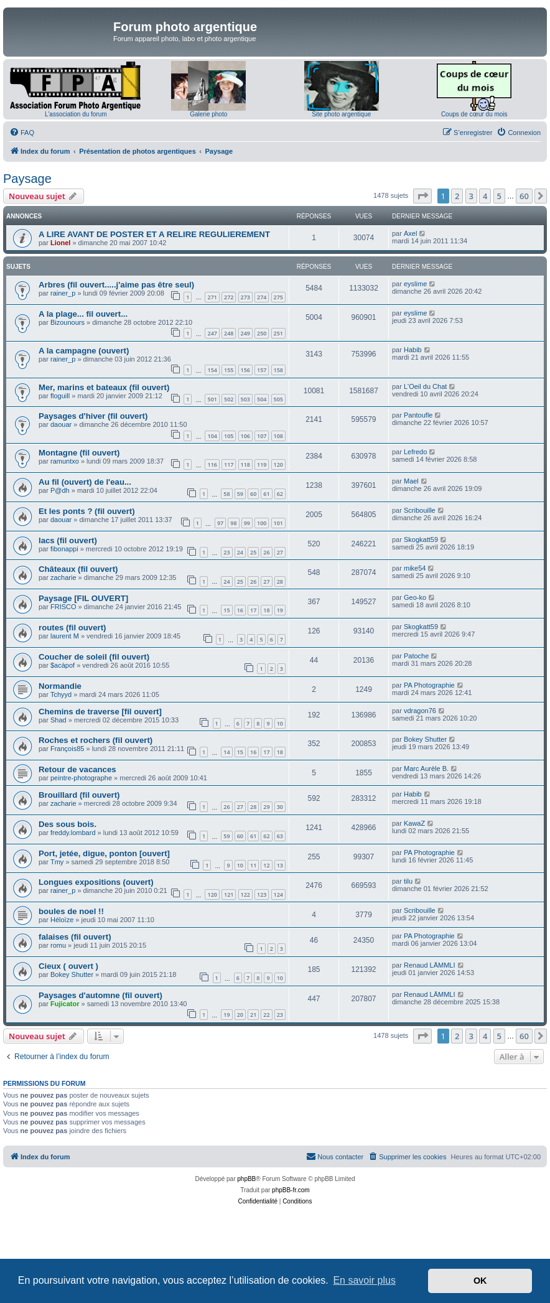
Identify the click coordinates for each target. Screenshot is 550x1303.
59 (240, 494)
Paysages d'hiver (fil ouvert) (93, 416)
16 (240, 610)
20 (240, 1015)
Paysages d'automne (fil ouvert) (100, 995)
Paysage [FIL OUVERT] (83, 598)
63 (280, 836)
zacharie (63, 577)
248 (228, 333)
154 (212, 370)
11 (253, 865)
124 (278, 894)
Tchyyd (61, 694)
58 (226, 494)
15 (226, 610)
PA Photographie (429, 685)
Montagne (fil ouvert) (79, 452)
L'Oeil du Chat (425, 386)
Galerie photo (208, 114)
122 (245, 894)
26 (266, 552)
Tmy (56, 862)
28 (280, 581)
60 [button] (524, 196)
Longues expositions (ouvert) (96, 882)
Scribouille (420, 510)
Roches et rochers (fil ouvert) (95, 740)
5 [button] (499, 196)
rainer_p (62, 293)
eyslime (415, 283)
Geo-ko (415, 597)
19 (280, 610)
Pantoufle (418, 415)
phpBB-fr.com (291, 1190)
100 (261, 523)
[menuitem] (21, 132)
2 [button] (457, 196)
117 (228, 464)
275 (278, 297)
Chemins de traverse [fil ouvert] (100, 711)
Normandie (60, 686)
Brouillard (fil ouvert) (79, 795)
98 (233, 523)
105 (228, 436)
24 (240, 552)
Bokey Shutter (425, 739)
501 (212, 399)
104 (212, 436)
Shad (58, 720)
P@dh (60, 490)
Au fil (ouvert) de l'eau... (85, 482)
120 (278, 464)
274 (261, 297)
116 (212, 464)
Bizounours (67, 322)
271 (212, 297)
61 (266, 494)
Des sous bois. (67, 824)
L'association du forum (76, 114)
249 (245, 333)
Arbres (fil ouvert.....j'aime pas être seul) (116, 284)
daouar (61, 424)
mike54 (415, 568)
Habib (413, 349)
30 (280, 807)
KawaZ (414, 823)
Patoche (416, 656)
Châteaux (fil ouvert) (78, 569)
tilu (408, 881)
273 (245, 297)
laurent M (64, 636)
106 (245, 436)
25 (253, 552)
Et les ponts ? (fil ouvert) (87, 511)
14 (226, 752)
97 (220, 523)
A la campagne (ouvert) (84, 350)
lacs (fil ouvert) (68, 540)
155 (228, 370)
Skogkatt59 (421, 539)
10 (280, 723)
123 (261, 894)
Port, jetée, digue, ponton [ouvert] (104, 853)
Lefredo (415, 451)
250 (261, 333)
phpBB (246, 1178)
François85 (67, 748)
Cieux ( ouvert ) (68, 966)
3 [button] (471, 196)
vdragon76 (420, 710)
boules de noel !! (71, 911)
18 (266, 610)
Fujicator (64, 1003)
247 (212, 333)
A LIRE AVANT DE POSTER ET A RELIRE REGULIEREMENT (154, 234)
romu (58, 945)
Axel (410, 233)
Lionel (60, 242)
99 (247, 523)
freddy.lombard (73, 832)
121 (228, 894)
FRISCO (63, 606)
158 (278, 370)
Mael (411, 481)
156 (245, 370)
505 (278, 399)
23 (226, 552)
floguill (60, 395)
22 (266, 1015)
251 (278, 333)
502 (228, 399)
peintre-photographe (81, 778)
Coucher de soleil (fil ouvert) (94, 656)
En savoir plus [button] (364, 1280)
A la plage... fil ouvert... (83, 314)
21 (253, 1015)
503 (245, 399)
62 (280, 494)
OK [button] (480, 1281)
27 (280, 552)
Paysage (27, 178)
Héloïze (61, 919)
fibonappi (64, 549)
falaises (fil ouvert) (75, 936)
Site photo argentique (341, 114)
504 (261, 399)
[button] (422, 196)
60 (253, 494)
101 (278, 523)
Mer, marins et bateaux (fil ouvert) (104, 387)
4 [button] (485, 196)
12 (266, 865)
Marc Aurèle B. (426, 768)
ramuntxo (64, 461)
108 (278, 436)
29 (266, 807)
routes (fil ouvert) (72, 627)
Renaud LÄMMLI (429, 965)
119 (261, 464)
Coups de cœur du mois (474, 114)
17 (253, 610)
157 (261, 370)
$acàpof (62, 665)
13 (280, 865)
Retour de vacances (77, 769)
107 (261, 436)
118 (245, 464)
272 (228, 297)
